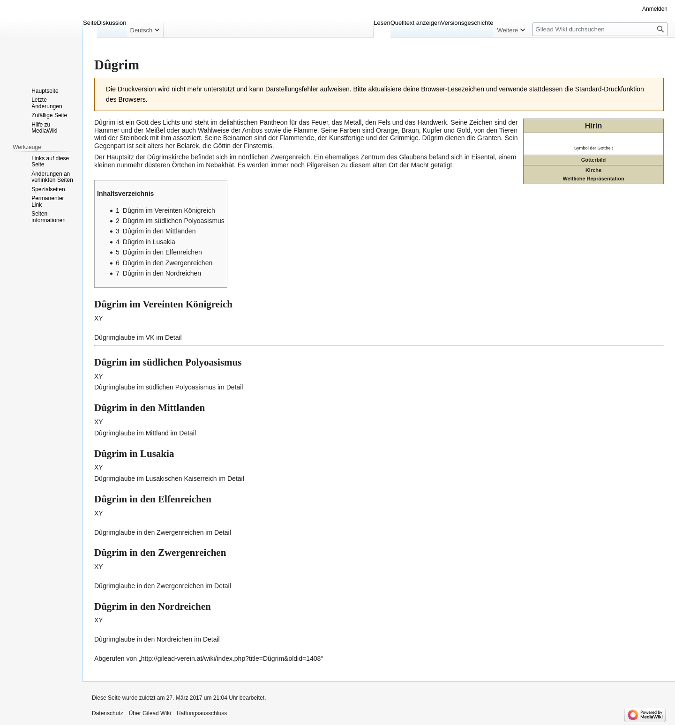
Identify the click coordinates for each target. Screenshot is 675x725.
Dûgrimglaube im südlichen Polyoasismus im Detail (168, 387)
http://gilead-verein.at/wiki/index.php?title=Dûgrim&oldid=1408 (231, 658)
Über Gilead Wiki (150, 713)
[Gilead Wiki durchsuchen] (600, 29)
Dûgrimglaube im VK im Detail (138, 337)
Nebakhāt (220, 165)
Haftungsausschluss (202, 713)
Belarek (188, 145)
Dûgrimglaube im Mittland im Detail (145, 433)
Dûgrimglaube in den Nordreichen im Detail (157, 639)
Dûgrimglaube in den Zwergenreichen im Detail (162, 532)
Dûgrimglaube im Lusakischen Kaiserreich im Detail (169, 478)
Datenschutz (107, 713)
